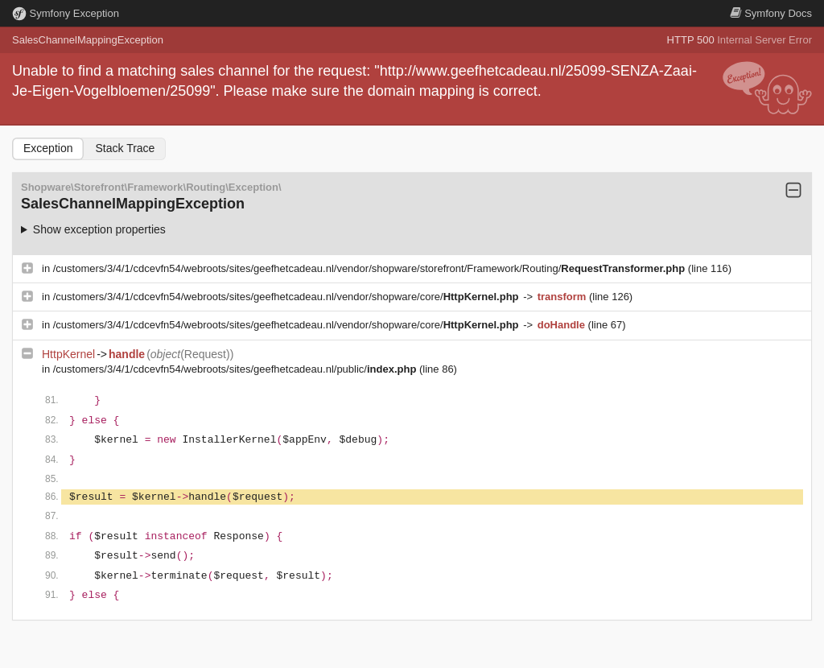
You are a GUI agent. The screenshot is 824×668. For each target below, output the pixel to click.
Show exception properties (99, 229)
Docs (771, 13)
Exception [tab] (47, 148)
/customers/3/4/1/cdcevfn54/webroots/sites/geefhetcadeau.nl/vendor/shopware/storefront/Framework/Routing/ (370, 268)
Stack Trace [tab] (124, 148)
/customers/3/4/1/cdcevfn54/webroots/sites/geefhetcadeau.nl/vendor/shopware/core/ (287, 297)
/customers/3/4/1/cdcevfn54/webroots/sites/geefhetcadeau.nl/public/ (236, 369)
